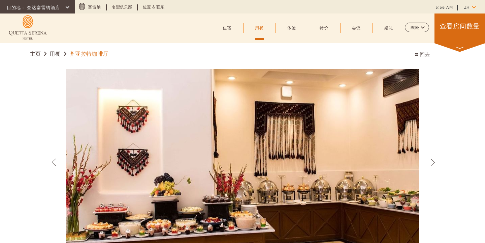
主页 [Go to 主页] (35, 54)
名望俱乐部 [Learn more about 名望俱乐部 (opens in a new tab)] (122, 7)
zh (467, 7)
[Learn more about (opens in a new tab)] (27, 27)
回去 (422, 55)
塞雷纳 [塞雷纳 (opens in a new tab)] (94, 7)
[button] (417, 27)
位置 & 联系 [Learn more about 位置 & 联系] (153, 7)
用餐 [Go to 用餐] (55, 54)
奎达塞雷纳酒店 (44, 8)
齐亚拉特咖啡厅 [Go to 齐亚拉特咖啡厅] (88, 54)
